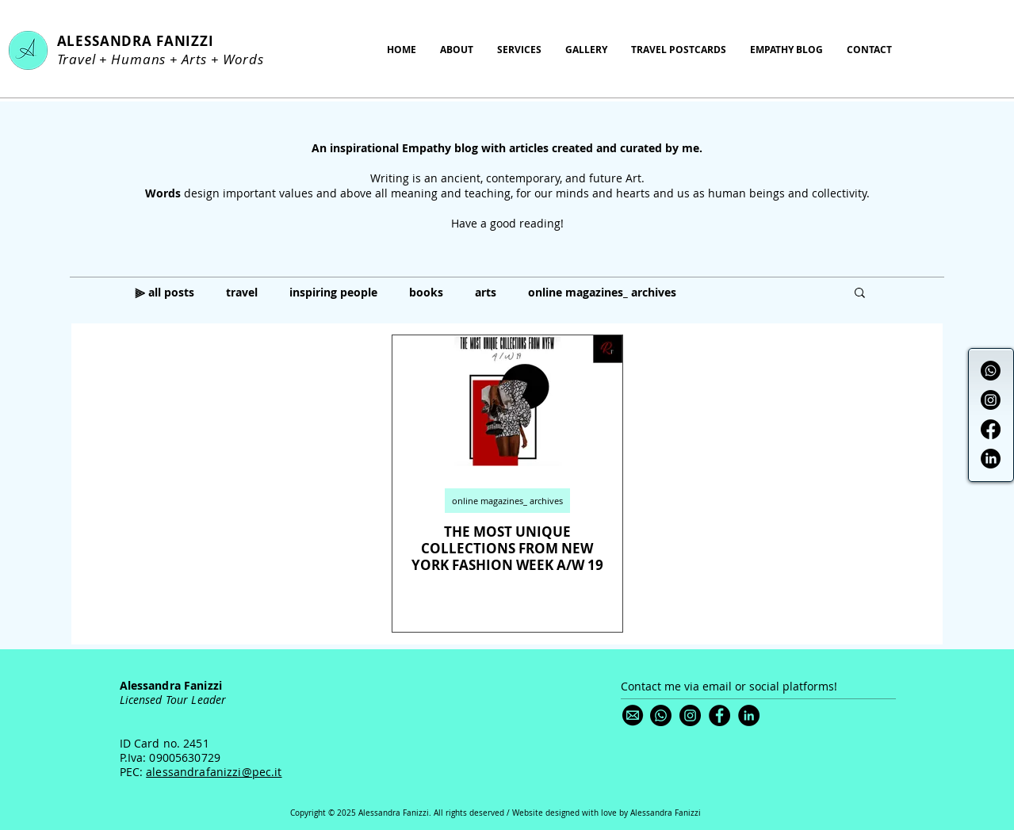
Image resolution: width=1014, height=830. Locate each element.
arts (485, 292)
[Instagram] (991, 400)
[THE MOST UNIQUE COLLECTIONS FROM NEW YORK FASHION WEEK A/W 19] (507, 400)
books (426, 292)
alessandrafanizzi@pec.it (213, 771)
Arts (194, 59)
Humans (138, 59)
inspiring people (333, 292)
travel (242, 292)
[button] (859, 293)
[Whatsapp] (991, 371)
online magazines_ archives (602, 292)
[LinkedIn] (991, 459)
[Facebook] (991, 429)
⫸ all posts (164, 292)
